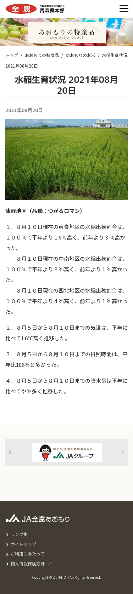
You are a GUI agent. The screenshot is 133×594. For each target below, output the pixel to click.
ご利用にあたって (27, 553)
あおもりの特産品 (42, 55)
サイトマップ (23, 544)
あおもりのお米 (80, 55)
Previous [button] (10, 452)
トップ (11, 55)
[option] (66, 452)
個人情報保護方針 (28, 563)
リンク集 (19, 534)
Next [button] (123, 452)
